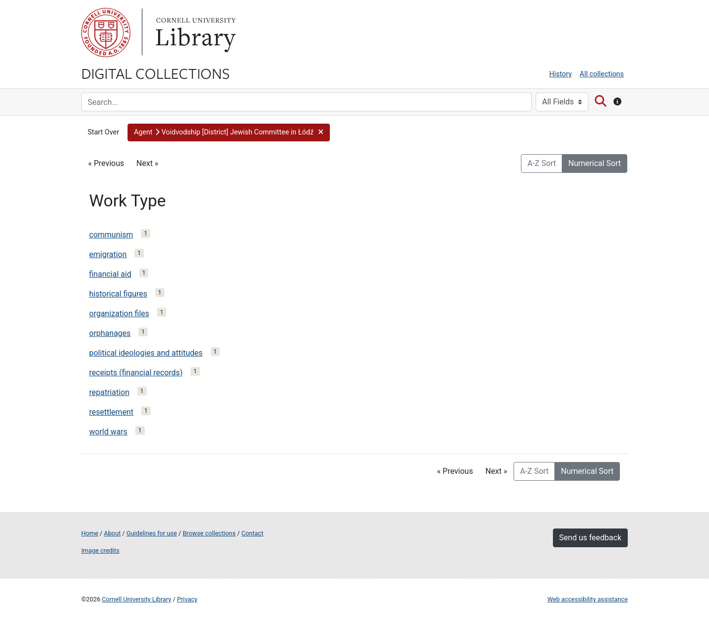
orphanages (109, 333)
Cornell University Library (136, 599)
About (112, 533)
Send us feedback (590, 537)
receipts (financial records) (136, 372)
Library (194, 32)
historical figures (118, 293)
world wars (108, 431)
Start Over (103, 132)
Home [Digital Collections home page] (89, 533)
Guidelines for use (152, 533)
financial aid (110, 274)
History (560, 74)
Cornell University (105, 32)
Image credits (100, 550)
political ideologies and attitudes (146, 353)
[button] (229, 132)
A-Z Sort (541, 163)
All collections (602, 74)
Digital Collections (155, 73)
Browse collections (209, 533)
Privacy (187, 599)
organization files (119, 313)
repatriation (109, 392)
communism (111, 234)
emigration (108, 254)
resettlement (111, 412)
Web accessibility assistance (588, 599)
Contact (252, 533)
